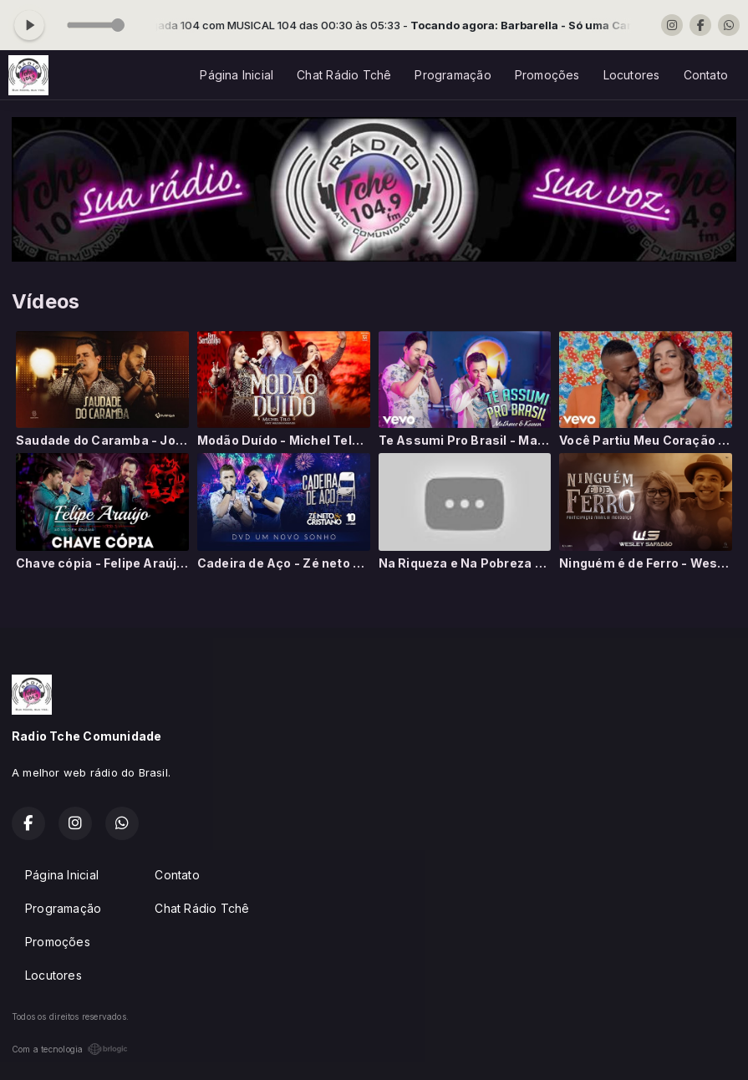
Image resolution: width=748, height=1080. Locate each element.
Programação (453, 75)
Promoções (547, 75)
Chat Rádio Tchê (344, 75)
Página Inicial (236, 75)
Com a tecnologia (70, 1049)
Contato (706, 75)
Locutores (631, 75)
